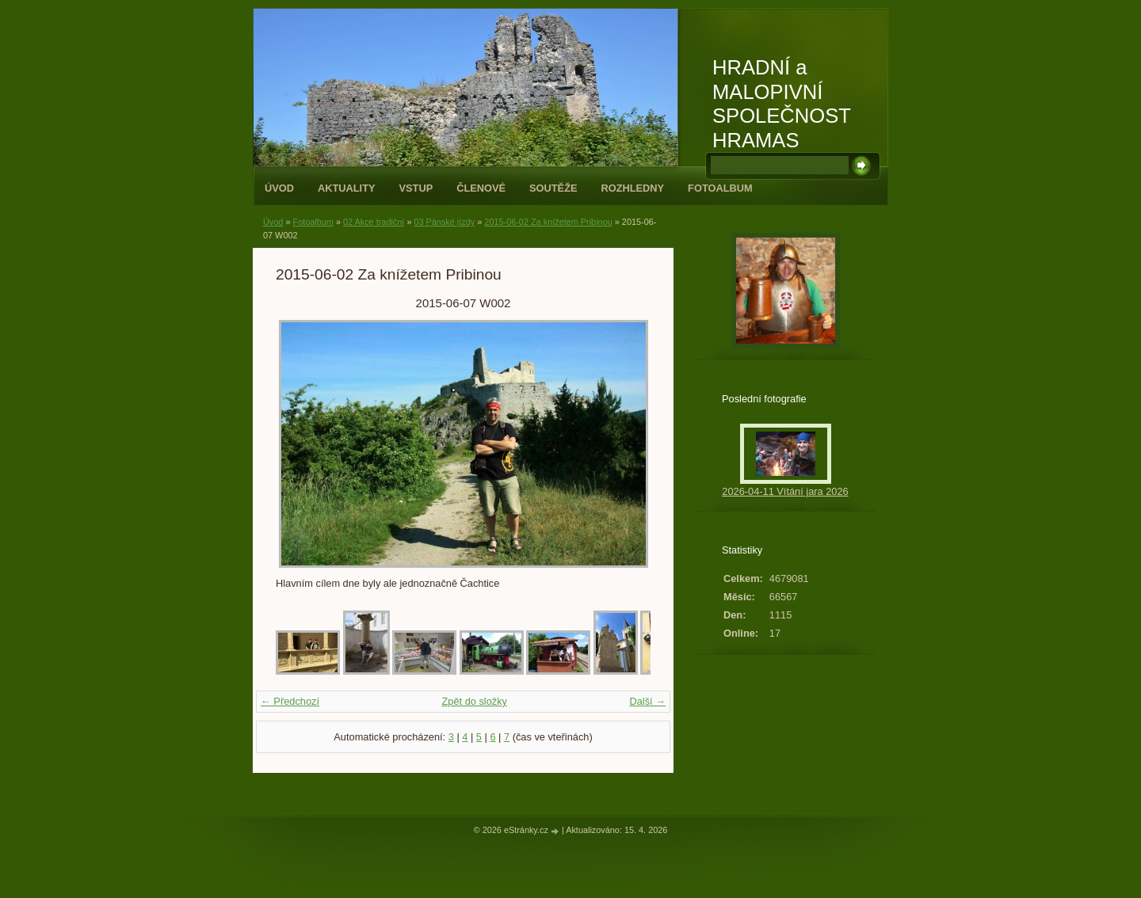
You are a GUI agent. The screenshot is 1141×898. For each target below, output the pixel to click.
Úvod (279, 188)
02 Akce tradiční (373, 221)
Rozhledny (632, 188)
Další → (647, 701)
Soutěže (553, 188)
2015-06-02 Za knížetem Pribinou (548, 221)
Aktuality (347, 188)
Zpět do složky (474, 701)
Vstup (416, 188)
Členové (481, 188)
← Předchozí (290, 701)
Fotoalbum (720, 188)
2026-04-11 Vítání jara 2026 (785, 491)
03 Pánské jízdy (444, 221)
